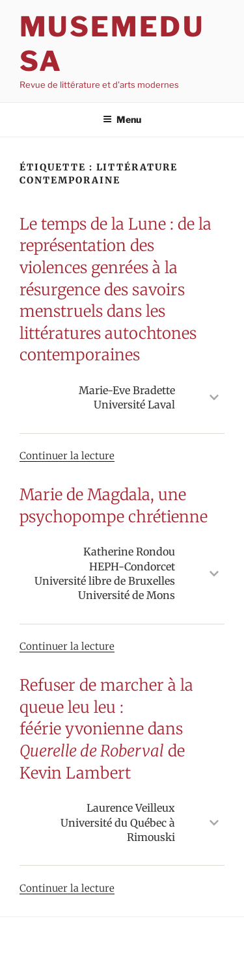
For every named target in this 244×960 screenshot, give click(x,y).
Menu (122, 119)
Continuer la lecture (67, 455)
